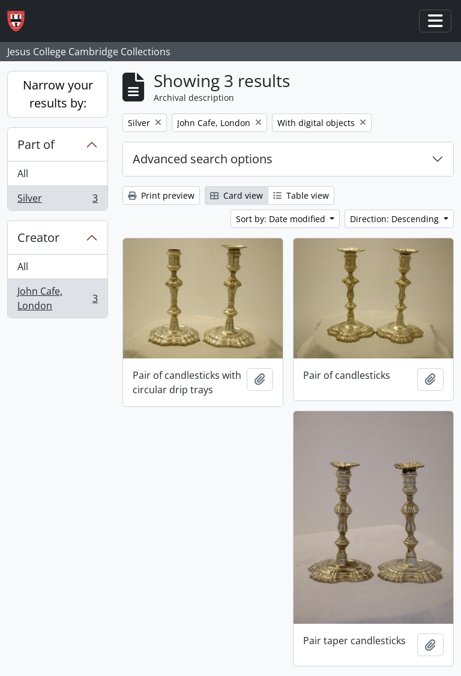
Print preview (161, 195)
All (22, 173)
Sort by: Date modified (282, 219)
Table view (301, 195)
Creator (38, 237)
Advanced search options (203, 159)
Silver (57, 200)
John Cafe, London (57, 298)
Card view (236, 195)
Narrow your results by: (58, 94)
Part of (36, 144)
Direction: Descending (395, 219)
